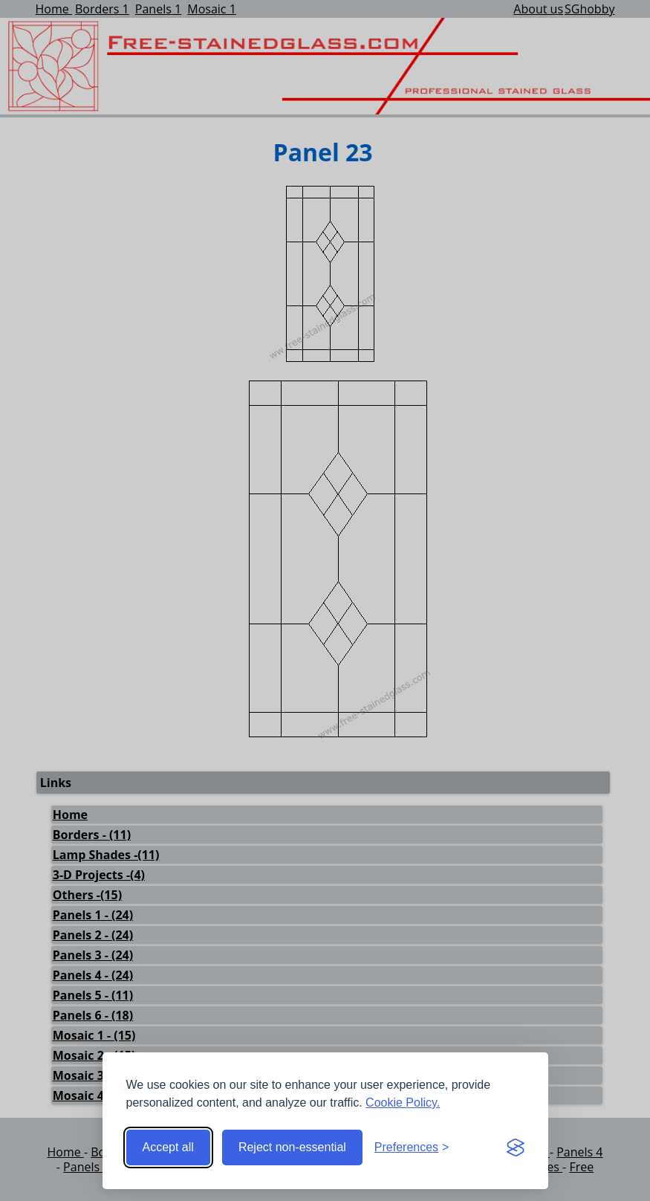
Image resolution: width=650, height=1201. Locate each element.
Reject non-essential (292, 1147)
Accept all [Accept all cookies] (168, 1147)
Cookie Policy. (402, 1102)
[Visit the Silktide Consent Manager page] (515, 1147)
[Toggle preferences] (411, 1147)
